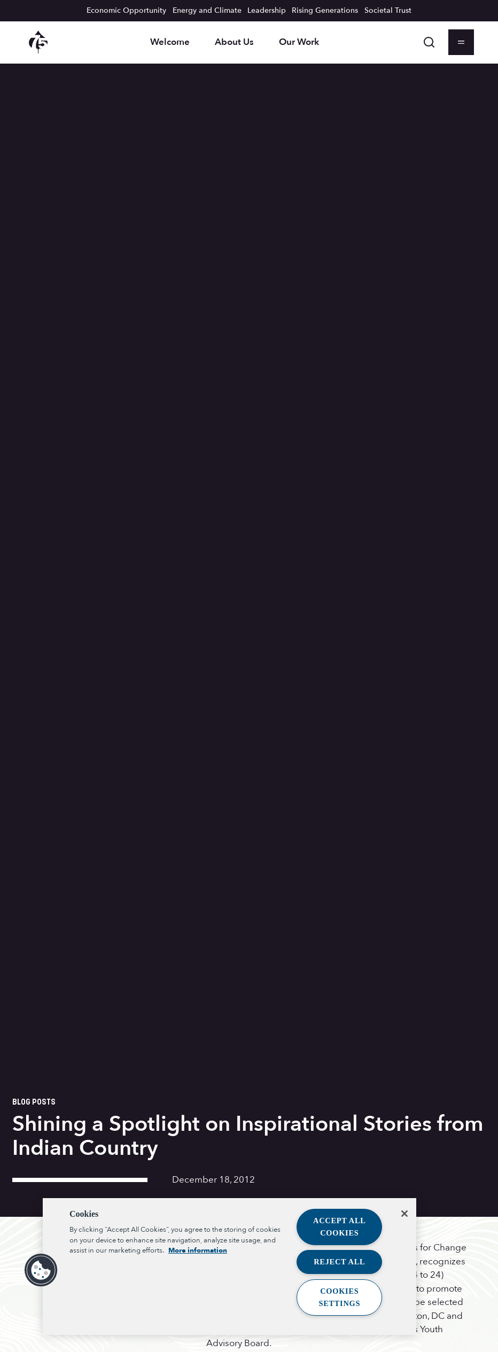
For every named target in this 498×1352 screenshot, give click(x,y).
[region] (229, 1266)
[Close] (404, 1213)
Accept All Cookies (339, 1226)
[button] (41, 1270)
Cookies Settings (339, 1297)
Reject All (339, 1261)
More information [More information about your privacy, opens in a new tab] (197, 1250)
